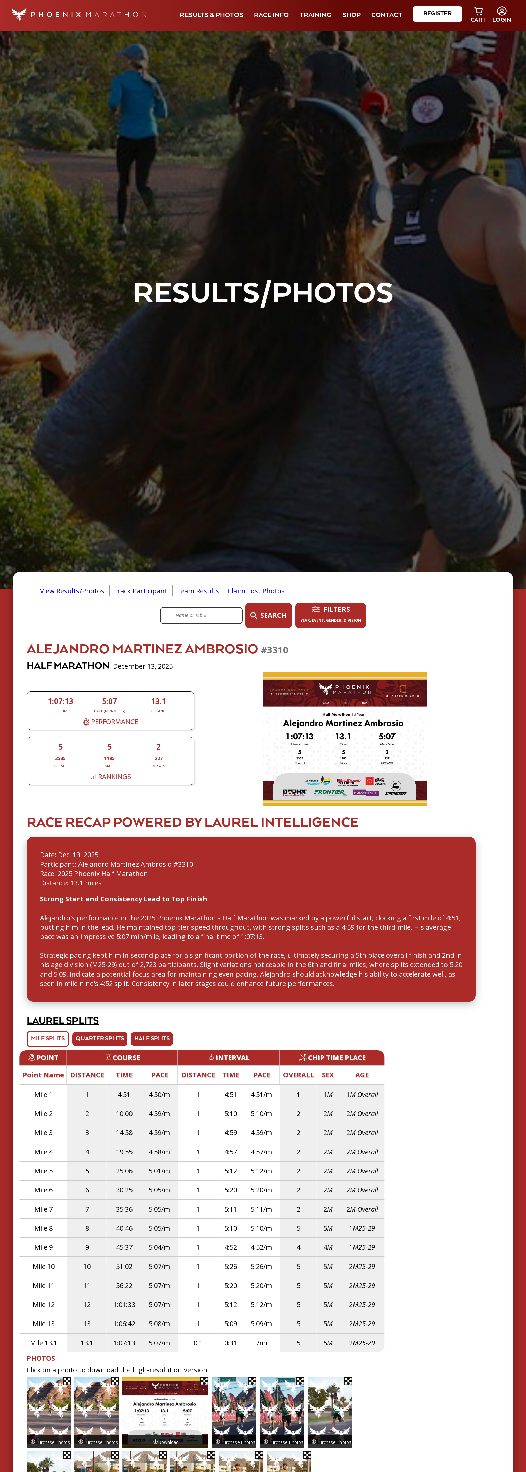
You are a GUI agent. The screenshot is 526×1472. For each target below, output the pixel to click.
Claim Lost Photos (256, 590)
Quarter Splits (100, 1039)
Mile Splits (48, 1039)
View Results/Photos (72, 590)
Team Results (197, 590)
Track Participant (140, 590)
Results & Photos (211, 15)
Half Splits (152, 1039)
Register (437, 14)
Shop (351, 15)
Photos (41, 1358)
